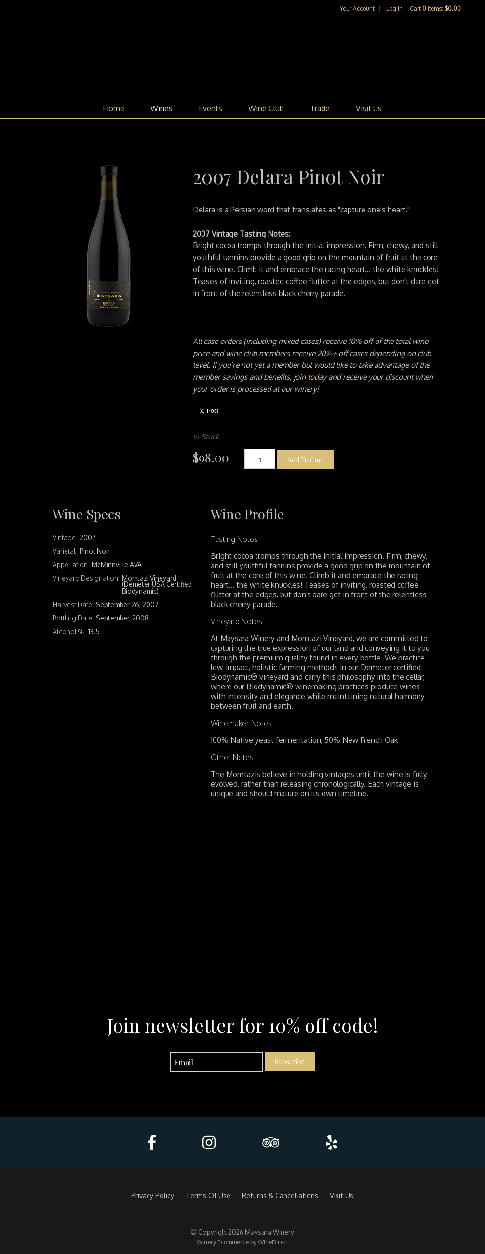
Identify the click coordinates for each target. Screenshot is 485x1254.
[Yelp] (331, 1142)
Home (113, 108)
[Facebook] (152, 1142)
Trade (320, 108)
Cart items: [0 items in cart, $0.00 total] (435, 8)
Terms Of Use (208, 1195)
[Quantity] (259, 459)
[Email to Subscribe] (216, 1062)
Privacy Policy (152, 1195)
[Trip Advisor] (270, 1142)
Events (210, 108)
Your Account (357, 8)
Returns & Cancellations (280, 1195)
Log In (394, 8)
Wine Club (266, 108)
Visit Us (369, 108)
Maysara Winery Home (242, 55)
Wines (161, 108)
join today (311, 377)
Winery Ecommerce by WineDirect (242, 1242)
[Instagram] (209, 1142)
